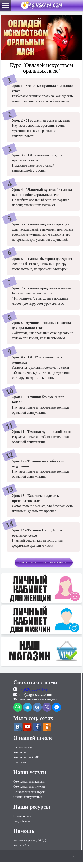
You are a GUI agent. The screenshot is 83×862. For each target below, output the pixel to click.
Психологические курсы (29, 792)
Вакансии (19, 762)
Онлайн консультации (27, 797)
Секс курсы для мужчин (29, 786)
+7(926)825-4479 (33, 689)
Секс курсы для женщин (29, 781)
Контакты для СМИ (26, 757)
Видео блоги (21, 821)
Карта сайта (21, 845)
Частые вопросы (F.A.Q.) (29, 840)
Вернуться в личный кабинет (43, 562)
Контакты (19, 752)
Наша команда (22, 747)
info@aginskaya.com (35, 694)
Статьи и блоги (23, 816)
